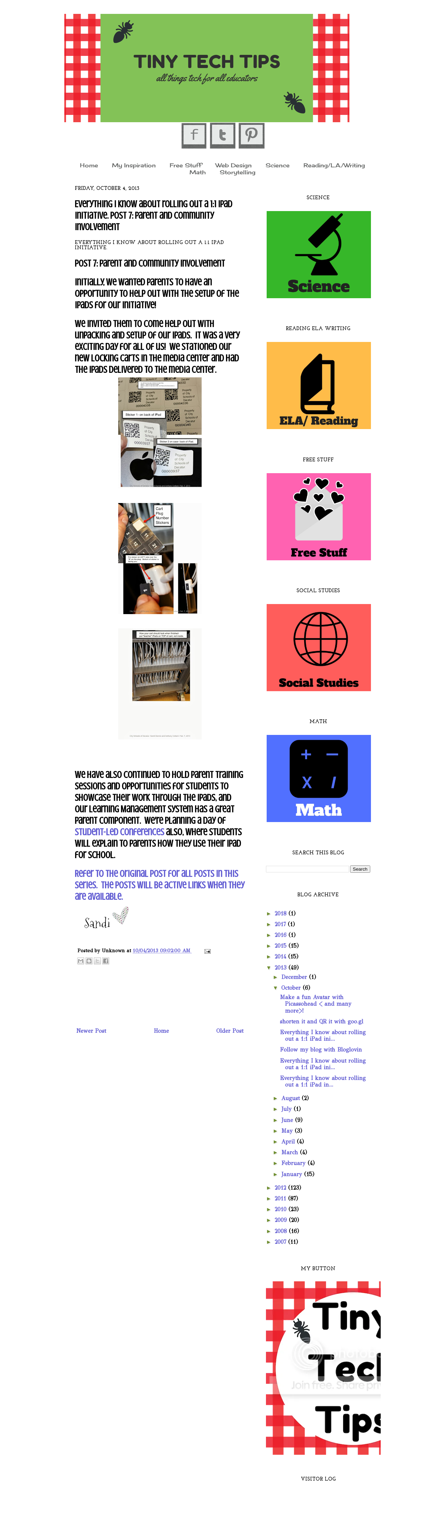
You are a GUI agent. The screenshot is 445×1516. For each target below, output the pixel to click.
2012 (281, 1187)
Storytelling (238, 172)
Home (89, 164)
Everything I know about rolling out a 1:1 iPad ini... (323, 1035)
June (288, 1120)
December (295, 977)
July (287, 1109)
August (291, 1098)
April (289, 1141)
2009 (282, 1220)
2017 (281, 924)
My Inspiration (134, 164)
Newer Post (91, 1031)
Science (278, 164)
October (292, 988)
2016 (282, 935)
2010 (282, 1209)
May (288, 1131)
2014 (281, 956)
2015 (282, 946)
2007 (281, 1242)
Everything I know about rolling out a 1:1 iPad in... (323, 1081)
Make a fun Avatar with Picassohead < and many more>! (315, 1004)
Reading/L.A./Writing (334, 164)
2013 (282, 967)
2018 (282, 913)
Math (197, 172)
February (294, 1163)
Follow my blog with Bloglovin (321, 1049)
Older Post (229, 1031)
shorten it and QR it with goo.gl (321, 1021)
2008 (282, 1231)
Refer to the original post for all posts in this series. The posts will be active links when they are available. (159, 885)
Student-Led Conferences (119, 832)
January (292, 1174)
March (290, 1152)
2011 (281, 1198)
